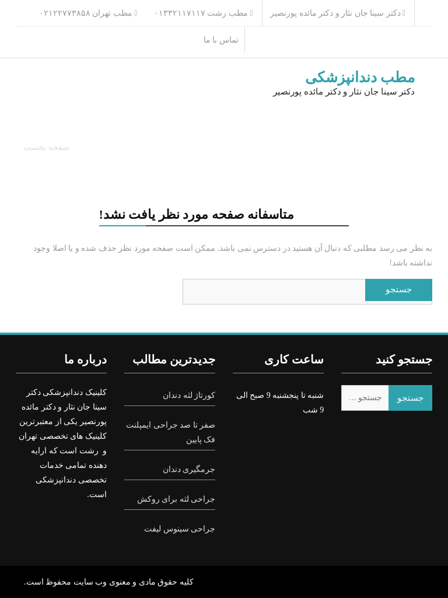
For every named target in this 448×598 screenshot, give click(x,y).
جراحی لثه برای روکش (176, 499)
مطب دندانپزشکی (360, 77)
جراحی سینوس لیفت (179, 528)
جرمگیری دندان (189, 469)
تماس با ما (221, 40)
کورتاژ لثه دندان (189, 395)
